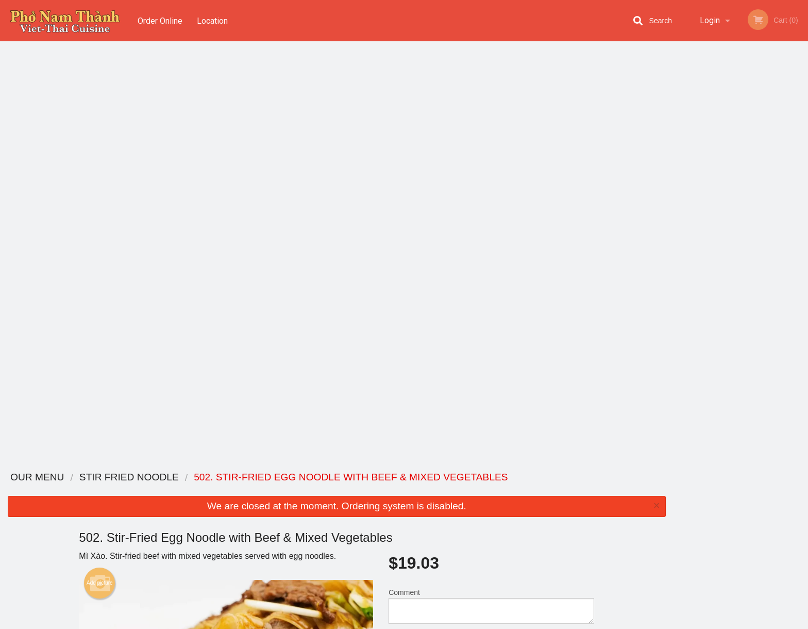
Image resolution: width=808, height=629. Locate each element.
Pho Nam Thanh (189, 477)
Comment (491, 185)
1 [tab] (702, 212)
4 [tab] (748, 212)
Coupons (467, 491)
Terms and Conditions (486, 516)
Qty (420, 227)
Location (212, 20)
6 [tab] (779, 212)
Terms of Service (421, 621)
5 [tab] (764, 212)
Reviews (466, 504)
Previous (681, 145)
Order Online (160, 20)
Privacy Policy (475, 529)
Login (710, 20)
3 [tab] (733, 212)
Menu (377, 491)
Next (800, 145)
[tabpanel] (741, 145)
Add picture (100, 162)
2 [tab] (717, 212)
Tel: (569, 516)
